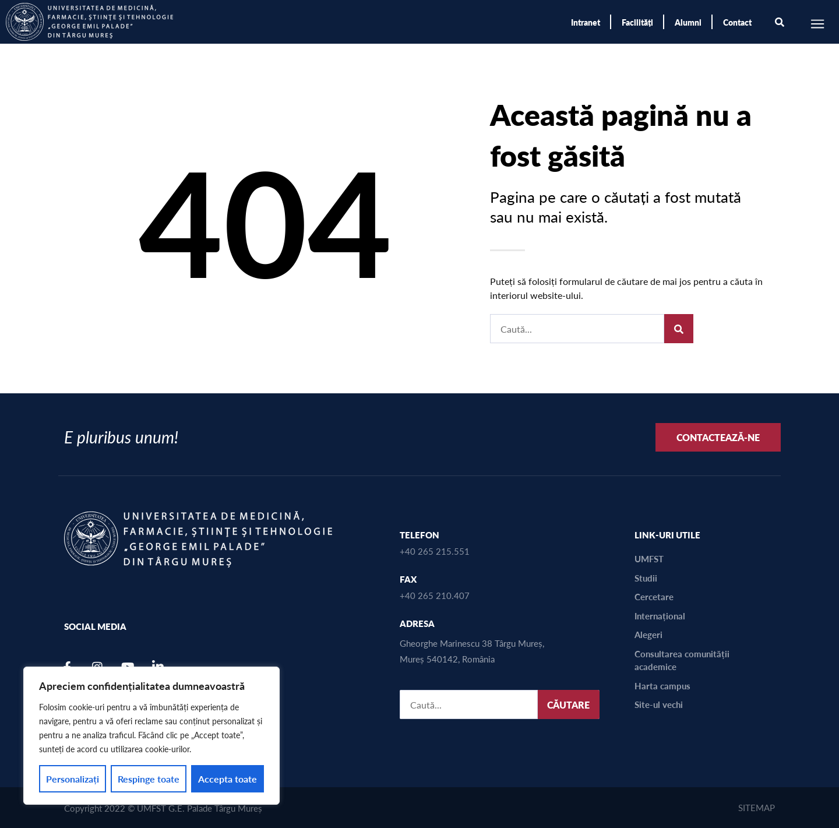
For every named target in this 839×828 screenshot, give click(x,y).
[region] (151, 736)
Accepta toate (227, 778)
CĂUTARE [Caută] (568, 704)
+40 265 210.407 (435, 595)
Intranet (585, 22)
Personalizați (72, 778)
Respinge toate (148, 778)
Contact (737, 22)
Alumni (688, 22)
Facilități (637, 22)
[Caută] (678, 328)
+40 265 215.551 (435, 551)
